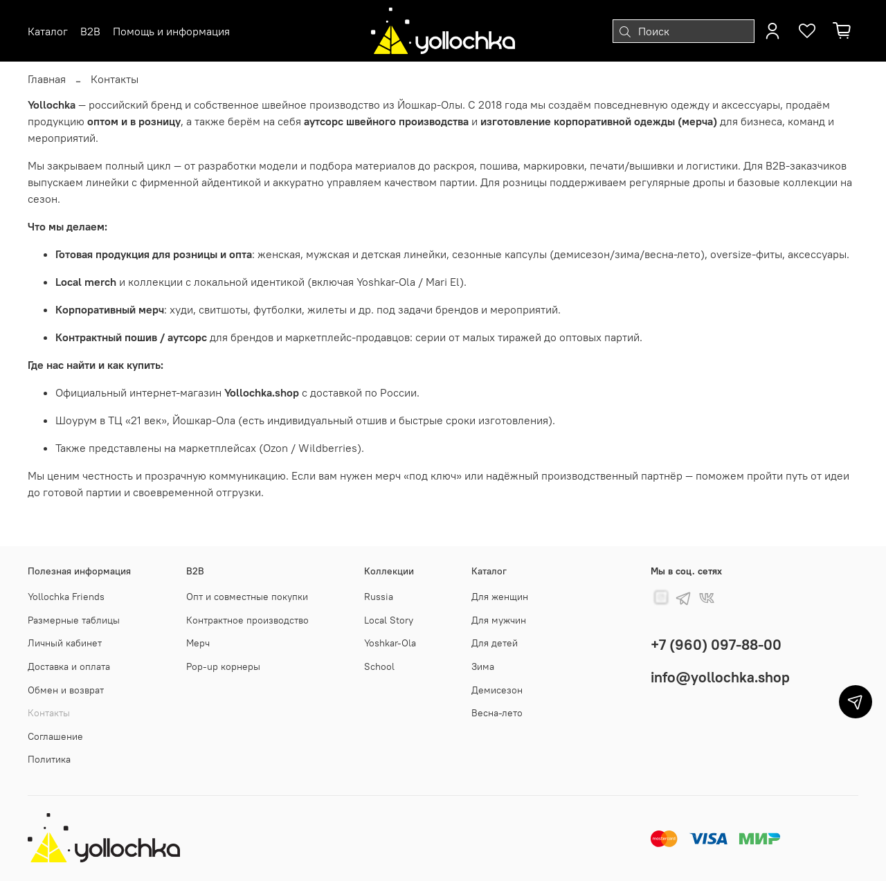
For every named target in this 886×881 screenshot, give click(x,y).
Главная (47, 79)
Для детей (494, 643)
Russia (378, 596)
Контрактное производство (247, 620)
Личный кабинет (65, 643)
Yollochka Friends (66, 596)
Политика (49, 759)
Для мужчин (498, 620)
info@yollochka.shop (720, 677)
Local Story (388, 620)
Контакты (49, 713)
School (379, 666)
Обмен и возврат (66, 690)
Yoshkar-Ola (390, 643)
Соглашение (55, 736)
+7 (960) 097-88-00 (716, 644)
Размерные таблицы (74, 620)
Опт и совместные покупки (247, 596)
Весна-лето (497, 713)
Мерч (198, 643)
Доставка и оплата (69, 666)
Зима (482, 666)
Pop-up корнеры (223, 666)
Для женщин (499, 596)
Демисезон (497, 690)
